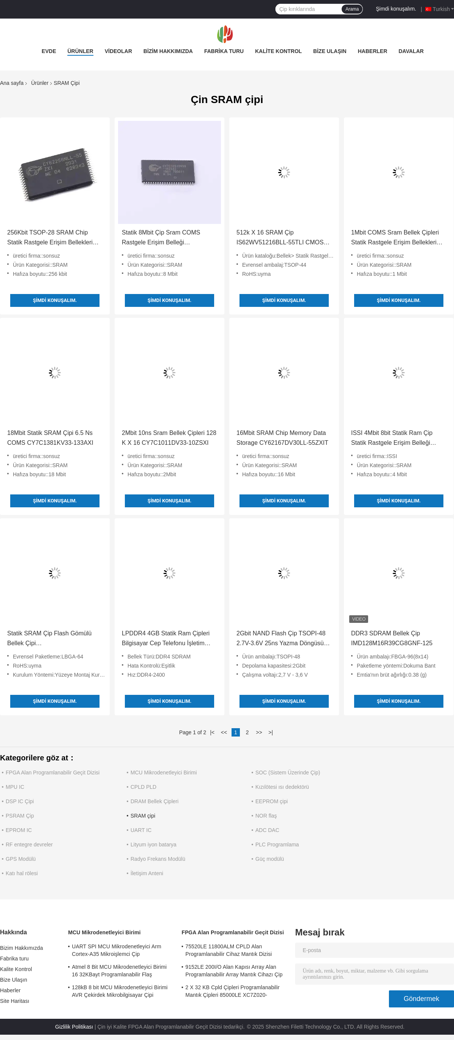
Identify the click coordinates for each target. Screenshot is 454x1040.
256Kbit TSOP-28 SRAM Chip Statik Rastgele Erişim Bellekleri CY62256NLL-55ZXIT (50, 238)
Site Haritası (15, 1001)
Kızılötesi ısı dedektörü (282, 787)
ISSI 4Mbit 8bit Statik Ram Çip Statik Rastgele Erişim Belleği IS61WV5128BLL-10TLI (391, 439)
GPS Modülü (21, 859)
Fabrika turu (224, 51)
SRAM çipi (143, 816)
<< (224, 732)
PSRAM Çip (20, 816)
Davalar (411, 51)
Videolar (118, 51)
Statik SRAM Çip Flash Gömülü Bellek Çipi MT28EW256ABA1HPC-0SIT (49, 639)
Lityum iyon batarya (153, 844)
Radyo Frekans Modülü (158, 859)
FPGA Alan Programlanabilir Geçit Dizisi (53, 772)
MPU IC (15, 787)
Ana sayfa (11, 83)
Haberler (372, 51)
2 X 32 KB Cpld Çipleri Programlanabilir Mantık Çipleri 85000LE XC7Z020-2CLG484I (232, 992)
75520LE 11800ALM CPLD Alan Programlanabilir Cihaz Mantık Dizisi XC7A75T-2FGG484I (228, 951)
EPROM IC (19, 830)
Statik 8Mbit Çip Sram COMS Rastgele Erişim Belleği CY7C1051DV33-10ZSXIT (161, 238)
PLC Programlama (277, 844)
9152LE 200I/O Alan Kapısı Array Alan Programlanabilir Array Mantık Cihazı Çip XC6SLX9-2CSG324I (234, 972)
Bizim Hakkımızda (168, 51)
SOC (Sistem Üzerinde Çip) (287, 772)
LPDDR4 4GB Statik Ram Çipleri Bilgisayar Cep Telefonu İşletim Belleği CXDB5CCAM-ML (166, 639)
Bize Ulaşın (330, 51)
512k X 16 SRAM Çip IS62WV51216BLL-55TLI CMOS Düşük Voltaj (279, 238)
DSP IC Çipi (20, 801)
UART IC (141, 830)
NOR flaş (266, 816)
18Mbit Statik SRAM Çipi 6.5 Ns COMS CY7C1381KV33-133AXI (50, 438)
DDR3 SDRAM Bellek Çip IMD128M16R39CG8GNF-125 (391, 638)
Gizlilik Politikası (74, 1027)
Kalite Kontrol (278, 51)
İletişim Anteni (147, 873)
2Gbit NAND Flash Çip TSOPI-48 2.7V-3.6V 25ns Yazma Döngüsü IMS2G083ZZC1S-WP (280, 639)
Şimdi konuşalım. (396, 9)
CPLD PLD (143, 787)
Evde (49, 51)
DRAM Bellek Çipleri (155, 801)
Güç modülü (269, 859)
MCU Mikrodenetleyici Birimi (164, 772)
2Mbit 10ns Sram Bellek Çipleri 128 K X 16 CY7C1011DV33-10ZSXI (169, 438)
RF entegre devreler (29, 844)
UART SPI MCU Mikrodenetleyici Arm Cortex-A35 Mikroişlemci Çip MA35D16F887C (116, 951)
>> (259, 732)
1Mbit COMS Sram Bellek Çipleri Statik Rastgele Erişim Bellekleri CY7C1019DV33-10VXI (395, 238)
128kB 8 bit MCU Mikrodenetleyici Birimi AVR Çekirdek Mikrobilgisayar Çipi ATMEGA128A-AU (120, 992)
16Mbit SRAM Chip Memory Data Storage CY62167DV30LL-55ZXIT (282, 438)
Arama (352, 9)
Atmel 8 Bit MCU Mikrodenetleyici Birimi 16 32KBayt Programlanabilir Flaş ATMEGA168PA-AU (119, 972)
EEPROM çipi (271, 801)
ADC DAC (267, 830)
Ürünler (80, 51)
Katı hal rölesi (22, 873)
